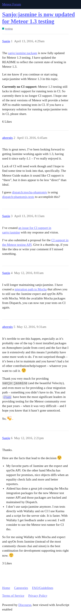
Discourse (24, 605)
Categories (21, 588)
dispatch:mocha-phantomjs (29, 192)
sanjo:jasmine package (22, 53)
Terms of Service (13, 595)
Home (6, 588)
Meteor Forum (11, 4)
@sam (7, 397)
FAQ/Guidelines (42, 588)
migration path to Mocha (30, 289)
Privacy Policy (37, 595)
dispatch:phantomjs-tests (18, 197)
